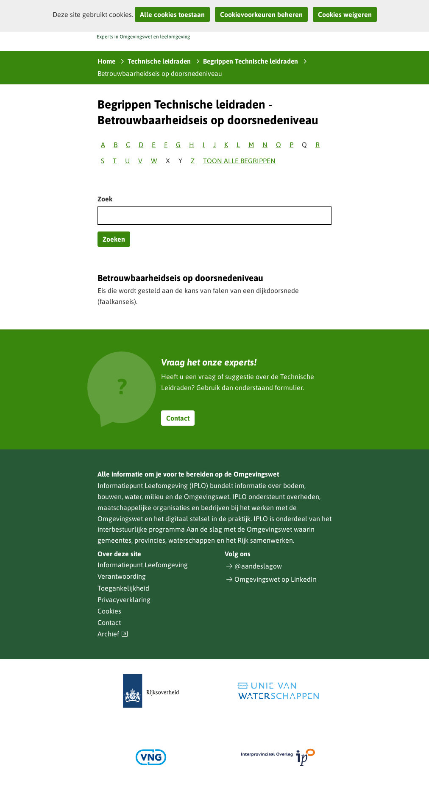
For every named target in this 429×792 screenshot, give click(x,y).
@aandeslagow (258, 566)
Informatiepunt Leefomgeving (143, 565)
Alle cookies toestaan (172, 14)
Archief (113, 634)
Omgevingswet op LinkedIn (275, 579)
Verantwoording (122, 576)
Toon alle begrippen (239, 161)
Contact (177, 418)
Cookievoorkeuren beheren (261, 14)
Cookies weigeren (345, 14)
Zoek (105, 199)
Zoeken (114, 239)
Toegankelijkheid (123, 588)
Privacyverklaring (124, 599)
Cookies (109, 611)
